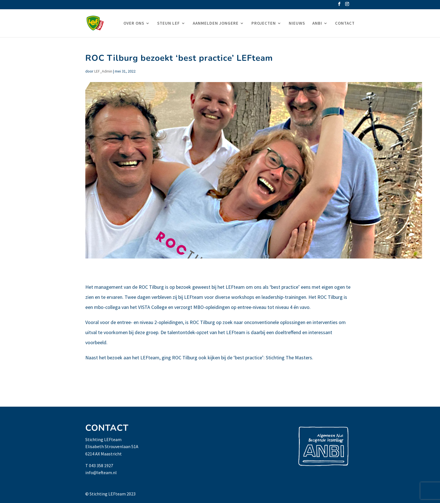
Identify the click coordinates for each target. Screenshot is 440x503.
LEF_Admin (103, 71)
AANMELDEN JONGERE (216, 23)
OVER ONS (133, 23)
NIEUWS (297, 23)
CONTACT (345, 23)
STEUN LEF (168, 23)
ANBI (317, 23)
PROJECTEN (263, 23)
